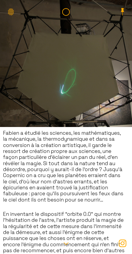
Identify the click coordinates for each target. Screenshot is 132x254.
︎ (122, 244)
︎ (66, 12)
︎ (9, 12)
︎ (122, 12)
